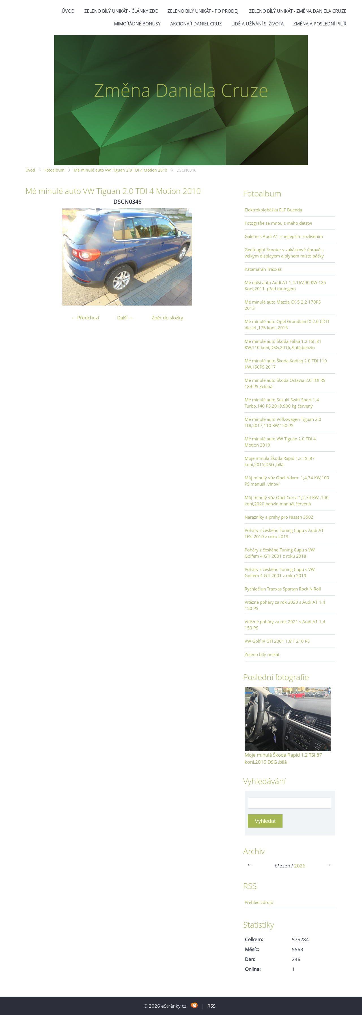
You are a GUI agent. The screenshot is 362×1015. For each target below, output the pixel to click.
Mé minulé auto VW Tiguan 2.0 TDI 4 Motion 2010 (120, 170)
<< (251, 865)
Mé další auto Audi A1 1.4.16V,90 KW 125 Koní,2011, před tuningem (285, 285)
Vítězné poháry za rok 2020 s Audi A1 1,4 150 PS (285, 605)
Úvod (68, 11)
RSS (211, 1006)
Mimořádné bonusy (137, 24)
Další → (125, 317)
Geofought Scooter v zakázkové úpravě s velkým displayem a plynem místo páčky (284, 253)
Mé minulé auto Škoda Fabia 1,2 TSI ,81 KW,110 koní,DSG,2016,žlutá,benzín (283, 344)
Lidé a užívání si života (257, 24)
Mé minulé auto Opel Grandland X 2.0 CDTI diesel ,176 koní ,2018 (287, 324)
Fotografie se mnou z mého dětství (278, 223)
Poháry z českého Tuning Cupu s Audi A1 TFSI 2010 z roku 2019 (284, 533)
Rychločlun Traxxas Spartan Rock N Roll (283, 589)
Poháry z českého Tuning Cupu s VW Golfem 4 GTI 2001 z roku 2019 (280, 572)
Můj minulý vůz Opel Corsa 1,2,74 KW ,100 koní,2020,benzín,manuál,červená (287, 501)
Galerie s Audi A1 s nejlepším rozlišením (284, 236)
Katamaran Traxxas (263, 269)
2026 (299, 865)
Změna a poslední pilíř (319, 24)
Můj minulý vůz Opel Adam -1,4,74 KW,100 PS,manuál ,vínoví (287, 481)
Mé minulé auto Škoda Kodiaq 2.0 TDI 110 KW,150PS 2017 (286, 364)
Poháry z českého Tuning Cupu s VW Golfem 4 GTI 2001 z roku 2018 (280, 553)
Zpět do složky (167, 317)
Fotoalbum (54, 170)
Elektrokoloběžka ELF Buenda (273, 210)
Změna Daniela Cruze (181, 90)
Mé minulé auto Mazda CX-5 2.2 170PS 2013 (283, 305)
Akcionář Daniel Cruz (196, 24)
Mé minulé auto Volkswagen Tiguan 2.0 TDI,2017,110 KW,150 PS (283, 422)
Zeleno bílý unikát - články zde (121, 11)
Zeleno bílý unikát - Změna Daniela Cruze (297, 11)
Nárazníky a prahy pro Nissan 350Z (279, 517)
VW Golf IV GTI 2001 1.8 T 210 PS (277, 641)
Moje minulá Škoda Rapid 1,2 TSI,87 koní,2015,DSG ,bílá (280, 461)
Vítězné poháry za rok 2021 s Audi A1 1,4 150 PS (285, 625)
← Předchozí (85, 317)
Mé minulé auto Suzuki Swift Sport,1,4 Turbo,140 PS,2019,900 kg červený (282, 403)
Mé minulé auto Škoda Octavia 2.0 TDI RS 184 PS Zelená (285, 383)
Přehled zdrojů (259, 902)
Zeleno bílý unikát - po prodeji (203, 11)
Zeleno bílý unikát (262, 654)
